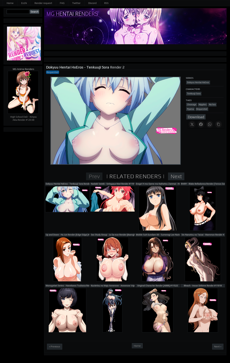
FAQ (62, 3)
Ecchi (24, 3)
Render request (43, 3)
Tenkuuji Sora (97, 67)
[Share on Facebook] (200, 124)
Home (10, 3)
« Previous (54, 346)
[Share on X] (192, 124)
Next (176, 176)
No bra (212, 104)
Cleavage (191, 104)
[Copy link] (218, 124)
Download (196, 117)
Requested (52, 72)
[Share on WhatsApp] (209, 124)
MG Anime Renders (23, 69)
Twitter (76, 3)
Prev (94, 176)
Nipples (202, 104)
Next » (217, 346)
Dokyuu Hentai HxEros (64, 67)
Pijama (190, 109)
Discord (92, 3)
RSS (106, 3)
